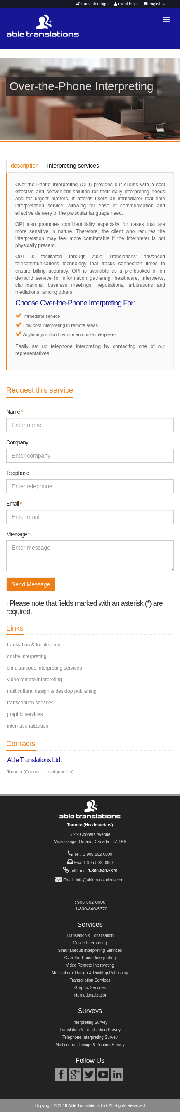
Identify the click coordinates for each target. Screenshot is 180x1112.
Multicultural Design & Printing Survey (89, 1044)
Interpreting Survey (90, 1022)
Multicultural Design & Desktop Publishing (90, 972)
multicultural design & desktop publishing (52, 691)
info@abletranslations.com (100, 880)
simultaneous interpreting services (44, 668)
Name (14, 411)
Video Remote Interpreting (90, 965)
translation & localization (33, 645)
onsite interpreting (26, 656)
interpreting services (73, 165)
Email (13, 503)
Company (17, 442)
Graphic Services (90, 987)
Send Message (31, 584)
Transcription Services (90, 980)
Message (18, 534)
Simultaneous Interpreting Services (90, 950)
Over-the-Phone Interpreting (90, 958)
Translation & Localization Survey (90, 1030)
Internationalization (90, 995)
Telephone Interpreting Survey (89, 1037)
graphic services (25, 714)
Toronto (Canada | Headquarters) (40, 771)
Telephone (17, 473)
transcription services (30, 703)
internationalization (27, 726)
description (25, 165)
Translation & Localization (90, 935)
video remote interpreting (34, 679)
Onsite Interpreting (90, 943)
